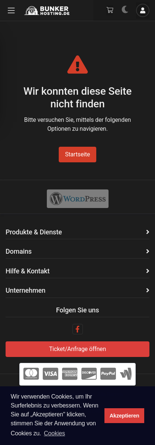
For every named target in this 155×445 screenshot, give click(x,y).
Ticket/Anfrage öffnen (77, 349)
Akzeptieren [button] (124, 416)
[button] (11, 10)
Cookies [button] (54, 433)
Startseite (77, 154)
